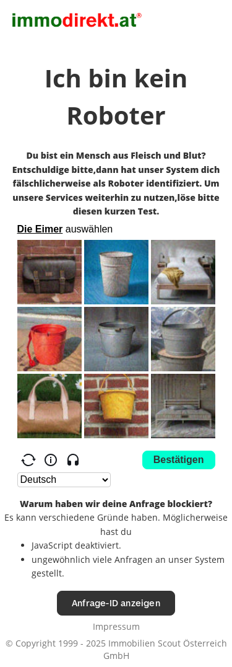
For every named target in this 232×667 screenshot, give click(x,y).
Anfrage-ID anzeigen (116, 603)
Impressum (116, 626)
